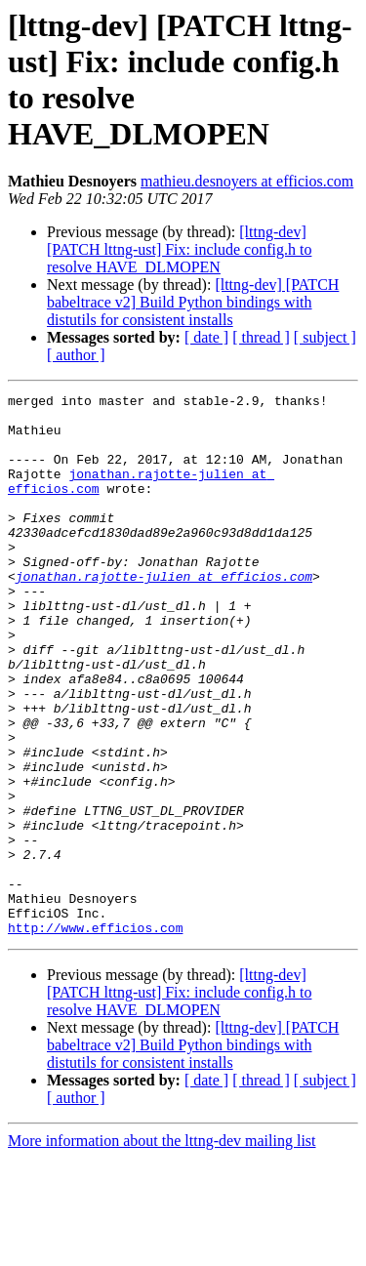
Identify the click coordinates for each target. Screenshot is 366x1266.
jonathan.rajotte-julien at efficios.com (164, 614)
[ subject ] (325, 337)
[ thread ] (261, 337)
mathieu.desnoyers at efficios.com (247, 181)
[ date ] (206, 337)
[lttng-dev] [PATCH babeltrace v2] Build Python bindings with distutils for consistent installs (193, 302)
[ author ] (76, 355)
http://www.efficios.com (95, 1035)
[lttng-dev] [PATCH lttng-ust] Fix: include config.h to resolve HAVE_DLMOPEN (179, 249)
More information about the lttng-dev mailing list (162, 1249)
